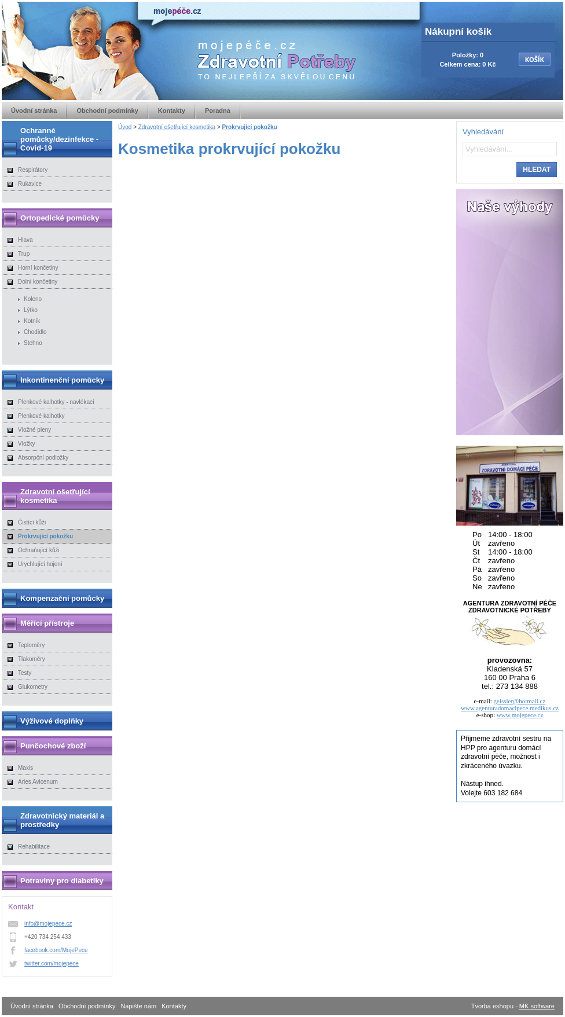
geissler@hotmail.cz (520, 700)
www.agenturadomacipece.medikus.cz (510, 707)
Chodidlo (35, 332)
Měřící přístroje (47, 623)
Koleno (33, 299)
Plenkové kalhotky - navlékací (56, 402)
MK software (537, 1006)
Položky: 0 (467, 55)
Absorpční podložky (43, 457)
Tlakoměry (31, 659)
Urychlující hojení (40, 564)
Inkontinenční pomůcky (62, 380)
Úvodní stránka (34, 110)
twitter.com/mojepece (51, 963)
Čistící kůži (32, 522)
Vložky (26, 443)
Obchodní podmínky (107, 110)
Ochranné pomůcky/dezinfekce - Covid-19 (59, 139)
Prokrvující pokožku (249, 127)
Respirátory (32, 170)
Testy (24, 673)
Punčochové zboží (53, 745)
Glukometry (32, 687)
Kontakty (171, 110)
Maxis (25, 768)
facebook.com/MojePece (56, 950)
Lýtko (31, 310)
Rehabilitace (34, 846)
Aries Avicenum (38, 782)
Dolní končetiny (37, 281)
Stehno (33, 343)
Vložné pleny (34, 430)
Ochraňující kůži (39, 550)
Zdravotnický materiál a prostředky (62, 820)
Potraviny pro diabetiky (62, 880)
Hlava (25, 240)
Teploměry (31, 645)
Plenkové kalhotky (41, 416)
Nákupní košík (458, 31)
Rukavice (30, 184)
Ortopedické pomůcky (60, 218)
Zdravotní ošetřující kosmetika (176, 127)
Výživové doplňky (51, 721)
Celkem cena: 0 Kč (467, 64)
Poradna (217, 110)
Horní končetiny (38, 268)
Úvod (124, 127)
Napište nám (138, 1006)
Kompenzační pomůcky (62, 598)
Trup (24, 254)
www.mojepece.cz (520, 714)
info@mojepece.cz (48, 923)
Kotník (32, 321)
